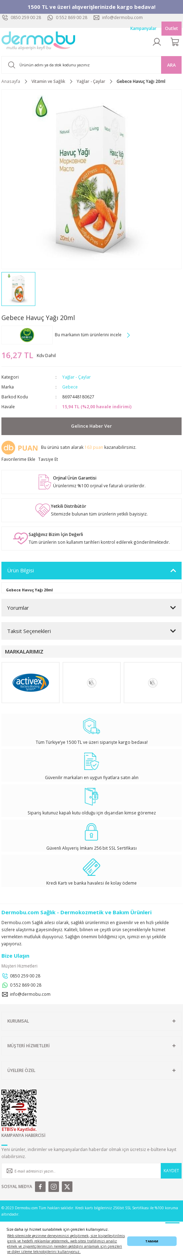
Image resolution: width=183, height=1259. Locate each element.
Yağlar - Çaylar (76, 377)
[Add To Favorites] (18, 459)
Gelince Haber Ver (91, 426)
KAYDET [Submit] (171, 1170)
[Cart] (175, 42)
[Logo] (38, 42)
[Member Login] (156, 42)
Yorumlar (18, 607)
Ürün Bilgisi (20, 570)
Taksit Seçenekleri (29, 630)
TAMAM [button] (151, 1241)
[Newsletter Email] (91, 1171)
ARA (171, 65)
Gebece (70, 387)
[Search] (91, 65)
